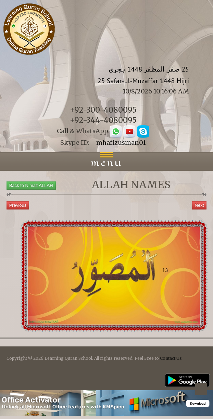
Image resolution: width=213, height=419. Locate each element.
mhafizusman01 (121, 143)
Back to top (201, 390)
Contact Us (171, 358)
